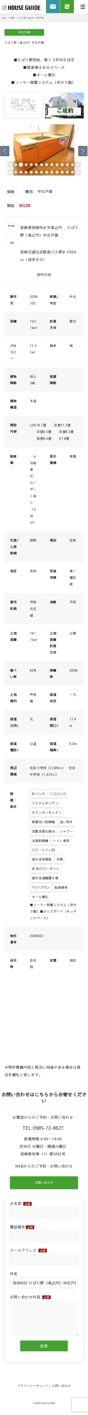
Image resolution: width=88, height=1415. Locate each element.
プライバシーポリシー (32, 1386)
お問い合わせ (44, 1183)
